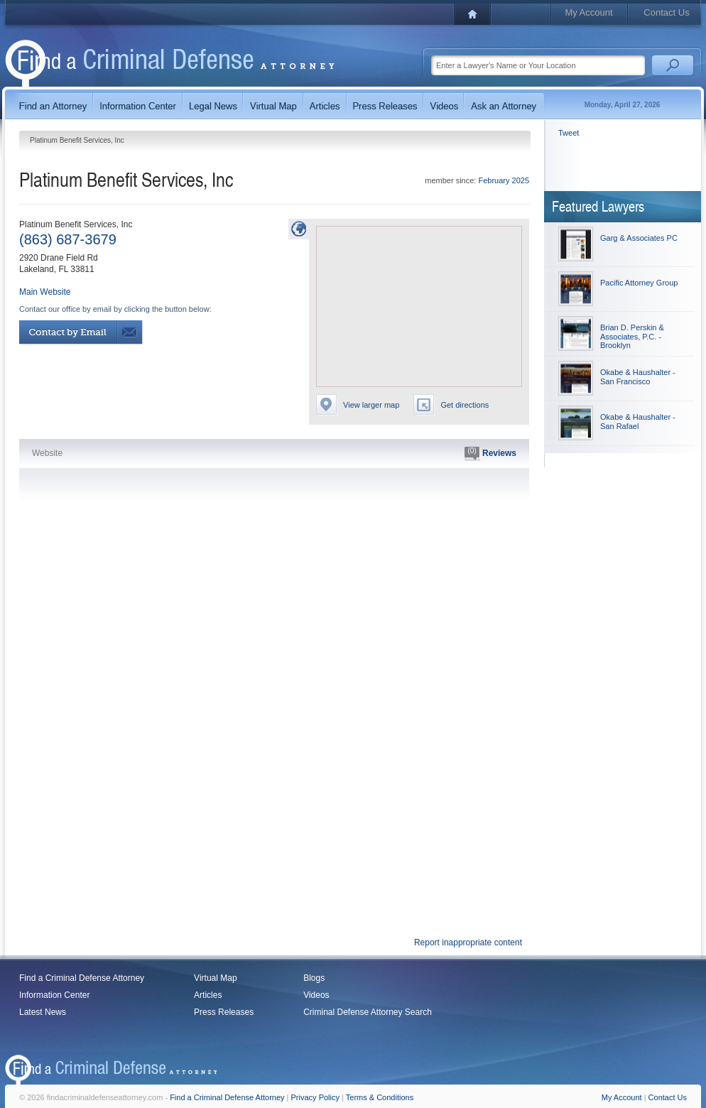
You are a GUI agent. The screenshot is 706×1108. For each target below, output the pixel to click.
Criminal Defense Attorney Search (367, 1012)
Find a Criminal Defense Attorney (81, 978)
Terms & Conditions (379, 1097)
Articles (208, 995)
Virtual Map (215, 978)
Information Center (54, 995)
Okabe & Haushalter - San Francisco (637, 377)
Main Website (44, 292)
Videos (316, 995)
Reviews (490, 454)
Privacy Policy (315, 1097)
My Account (588, 12)
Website (47, 453)
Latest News (42, 1012)
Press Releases (224, 1012)
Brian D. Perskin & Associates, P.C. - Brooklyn (632, 336)
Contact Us (666, 12)
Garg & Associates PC (639, 238)
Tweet (568, 133)
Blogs (314, 978)
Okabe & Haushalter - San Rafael (637, 421)
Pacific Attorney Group (639, 282)
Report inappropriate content (468, 942)
